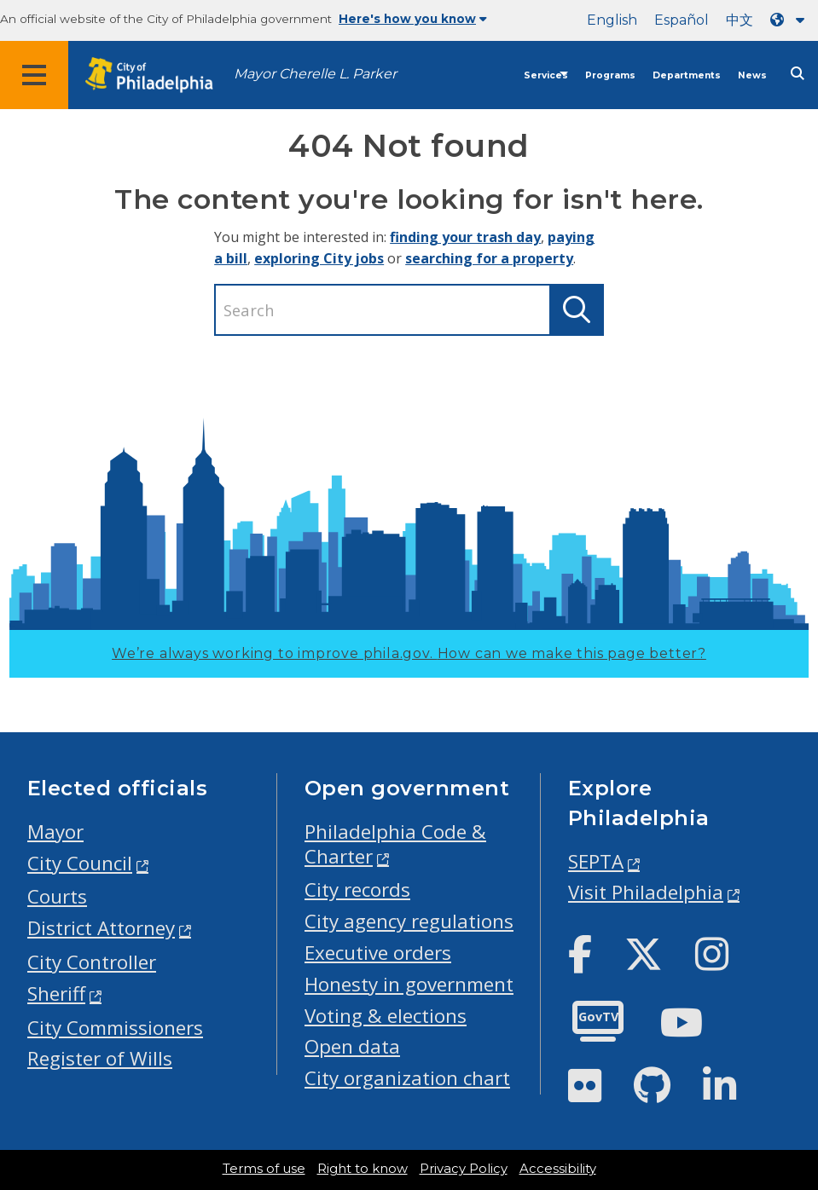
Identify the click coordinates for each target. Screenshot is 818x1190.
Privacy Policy (464, 1168)
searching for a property (489, 258)
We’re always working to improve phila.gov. (409, 653)
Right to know (362, 1168)
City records (357, 889)
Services (546, 75)
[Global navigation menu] (34, 75)
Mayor (55, 831)
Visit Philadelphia (645, 892)
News (752, 75)
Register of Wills (99, 1058)
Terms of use (264, 1168)
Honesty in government (409, 984)
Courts (57, 896)
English (612, 20)
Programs (610, 75)
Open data (352, 1046)
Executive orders (378, 952)
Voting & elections (386, 1015)
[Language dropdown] (790, 20)
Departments (687, 75)
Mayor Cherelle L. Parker (315, 74)
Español (681, 20)
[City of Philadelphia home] (157, 75)
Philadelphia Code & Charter (395, 843)
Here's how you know (413, 19)
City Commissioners (115, 1027)
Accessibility (557, 1168)
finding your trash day (465, 237)
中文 (739, 20)
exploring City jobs (319, 258)
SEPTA (596, 861)
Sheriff (56, 993)
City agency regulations (409, 921)
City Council (79, 863)
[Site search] (797, 74)
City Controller (91, 962)
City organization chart (407, 1078)
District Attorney (101, 928)
